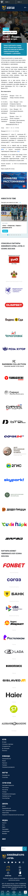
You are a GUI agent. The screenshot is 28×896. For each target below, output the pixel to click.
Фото (3, 825)
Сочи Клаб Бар (6, 798)
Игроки (4, 760)
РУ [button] (25, 7)
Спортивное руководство (8, 767)
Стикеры (4, 792)
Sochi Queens (5, 787)
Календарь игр (6, 775)
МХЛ (4, 839)
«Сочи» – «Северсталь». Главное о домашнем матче (11, 226)
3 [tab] (11, 234)
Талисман (4, 765)
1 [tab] (7, 234)
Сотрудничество (6, 746)
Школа (4, 806)
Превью (5, 231)
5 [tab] (14, 234)
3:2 (18, 151)
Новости (4, 823)
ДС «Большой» (5, 748)
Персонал (4, 763)
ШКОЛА (5, 804)
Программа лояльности (8, 785)
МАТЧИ (5, 773)
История (4, 742)
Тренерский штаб (6, 758)
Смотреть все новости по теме (11, 202)
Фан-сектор (5, 789)
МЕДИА (5, 820)
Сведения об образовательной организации (13, 814)
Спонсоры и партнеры (7, 744)
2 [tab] (9, 234)
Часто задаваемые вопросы (9, 810)
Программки (5, 829)
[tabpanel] (14, 219)
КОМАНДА (6, 756)
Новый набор (5, 812)
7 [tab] (18, 234)
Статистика (5, 777)
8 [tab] (20, 234)
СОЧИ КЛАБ (6, 783)
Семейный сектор (6, 796)
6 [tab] (16, 234)
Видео (3, 827)
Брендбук (4, 833)
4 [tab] (13, 234)
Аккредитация (5, 831)
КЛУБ (4, 739)
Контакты (4, 750)
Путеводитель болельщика (9, 794)
